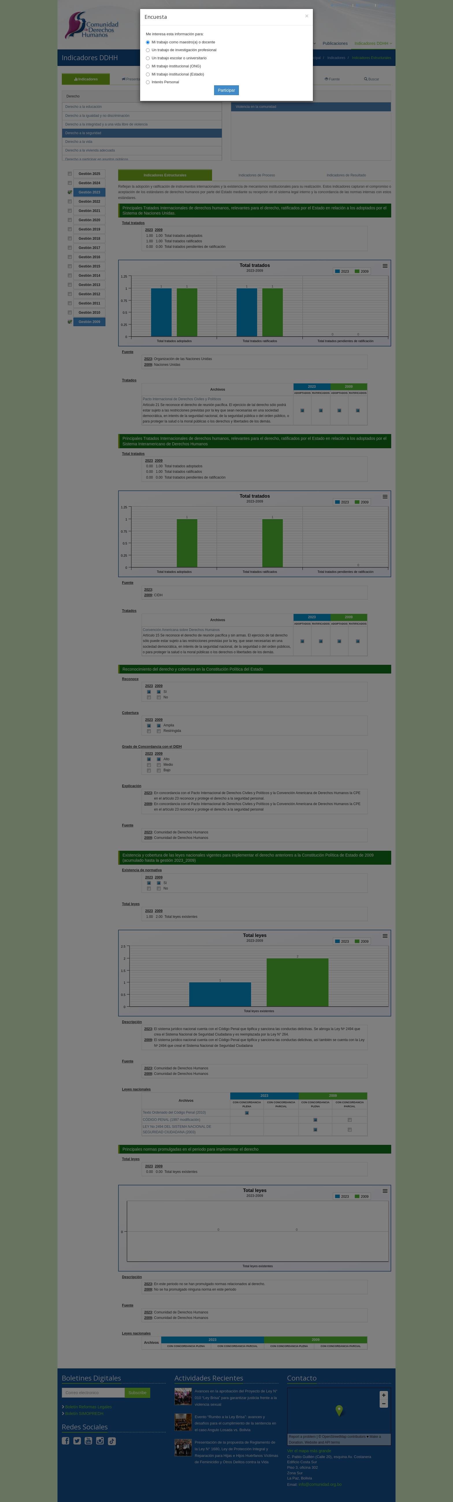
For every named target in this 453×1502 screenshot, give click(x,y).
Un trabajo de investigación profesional (184, 50)
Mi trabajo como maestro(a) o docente (183, 42)
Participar (226, 90)
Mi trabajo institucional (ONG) (176, 66)
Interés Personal (165, 82)
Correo (364, 5)
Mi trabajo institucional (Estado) (178, 74)
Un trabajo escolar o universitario (179, 58)
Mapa (384, 5)
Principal (340, 5)
